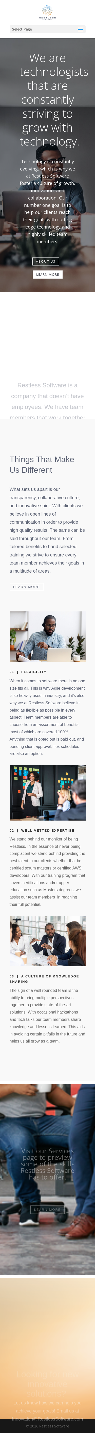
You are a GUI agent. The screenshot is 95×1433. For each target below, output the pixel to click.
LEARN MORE (47, 271)
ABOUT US (45, 258)
